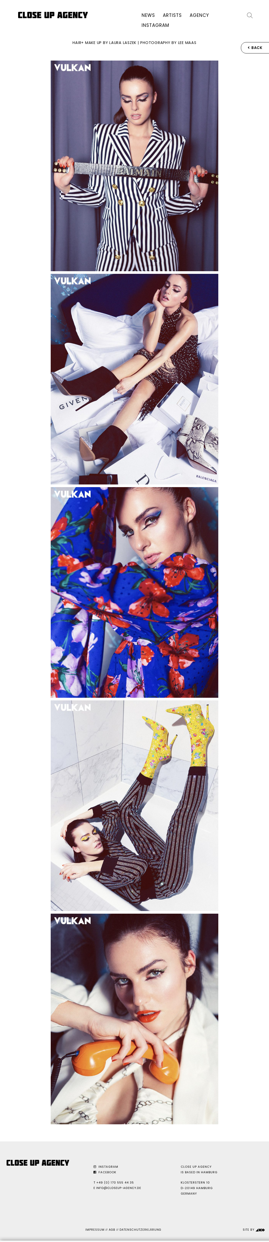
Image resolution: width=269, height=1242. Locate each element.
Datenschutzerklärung (140, 1230)
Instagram (155, 25)
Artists (172, 15)
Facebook (105, 1172)
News (148, 15)
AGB (112, 1230)
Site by (254, 1230)
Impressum (95, 1230)
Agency (199, 15)
